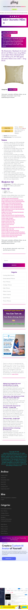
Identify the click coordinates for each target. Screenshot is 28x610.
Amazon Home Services (7, 224)
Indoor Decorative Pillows (14, 19)
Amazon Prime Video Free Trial (9, 236)
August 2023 (4, 475)
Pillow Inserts (7, 294)
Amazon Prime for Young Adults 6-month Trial (13, 216)
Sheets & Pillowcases (6, 519)
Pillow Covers (6, 35)
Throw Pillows (7, 301)
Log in (2, 499)
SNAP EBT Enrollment (7, 210)
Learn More (15, 374)
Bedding (3, 517)
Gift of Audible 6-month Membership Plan (12, 206)
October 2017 (4, 486)
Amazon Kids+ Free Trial (7, 229)
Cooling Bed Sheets (8, 275)
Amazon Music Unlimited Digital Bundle (11, 235)
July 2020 (3, 482)
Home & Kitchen (5, 515)
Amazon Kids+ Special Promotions (10, 230)
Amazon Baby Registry (7, 218)
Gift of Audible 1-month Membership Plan (12, 207)
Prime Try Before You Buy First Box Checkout (13, 232)
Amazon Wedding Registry (8, 219)
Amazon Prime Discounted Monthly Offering (12, 227)
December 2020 (5, 480)
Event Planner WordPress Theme (13, 538)
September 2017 (5, 489)
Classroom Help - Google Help (11, 418)
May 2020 (3, 484)
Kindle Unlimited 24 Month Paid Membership (12, 201)
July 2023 (3, 477)
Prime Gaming (5, 225)
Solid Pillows (6, 297)
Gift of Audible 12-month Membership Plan (12, 200)
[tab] (3, 23)
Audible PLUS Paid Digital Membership (11, 203)
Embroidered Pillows (9, 278)
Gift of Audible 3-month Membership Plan (12, 204)
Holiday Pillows (7, 285)
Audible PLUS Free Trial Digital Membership (12, 212)
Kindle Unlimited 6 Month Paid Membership (12, 215)
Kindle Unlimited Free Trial (8, 222)
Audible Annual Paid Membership (9, 198)
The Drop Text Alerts (6, 213)
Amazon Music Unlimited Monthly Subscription (13, 233)
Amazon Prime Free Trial (7, 221)
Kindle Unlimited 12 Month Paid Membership (12, 209)
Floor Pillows (6, 281)
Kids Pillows (6, 288)
